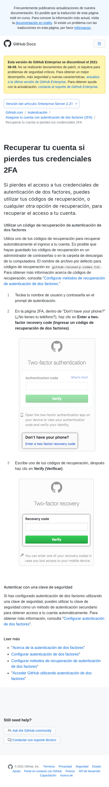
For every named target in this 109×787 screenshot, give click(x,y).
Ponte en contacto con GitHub (43, 771)
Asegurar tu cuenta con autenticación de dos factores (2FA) (49, 117)
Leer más (12, 638)
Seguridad (82, 766)
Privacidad (65, 766)
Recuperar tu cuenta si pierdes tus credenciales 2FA (44, 122)
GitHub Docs (24, 44)
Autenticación (37, 112)
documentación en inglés (34, 23)
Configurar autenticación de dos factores (45, 654)
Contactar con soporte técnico (32, 740)
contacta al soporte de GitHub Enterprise (68, 87)
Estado (96, 766)
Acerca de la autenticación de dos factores (48, 648)
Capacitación (48, 775)
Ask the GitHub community (29, 730)
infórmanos (82, 28)
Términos (49, 766)
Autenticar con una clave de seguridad (38, 587)
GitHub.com (14, 112)
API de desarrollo (89, 771)
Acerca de (66, 775)
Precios (70, 771)
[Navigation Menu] (99, 44)
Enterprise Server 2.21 (41, 104)
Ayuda (16, 771)
